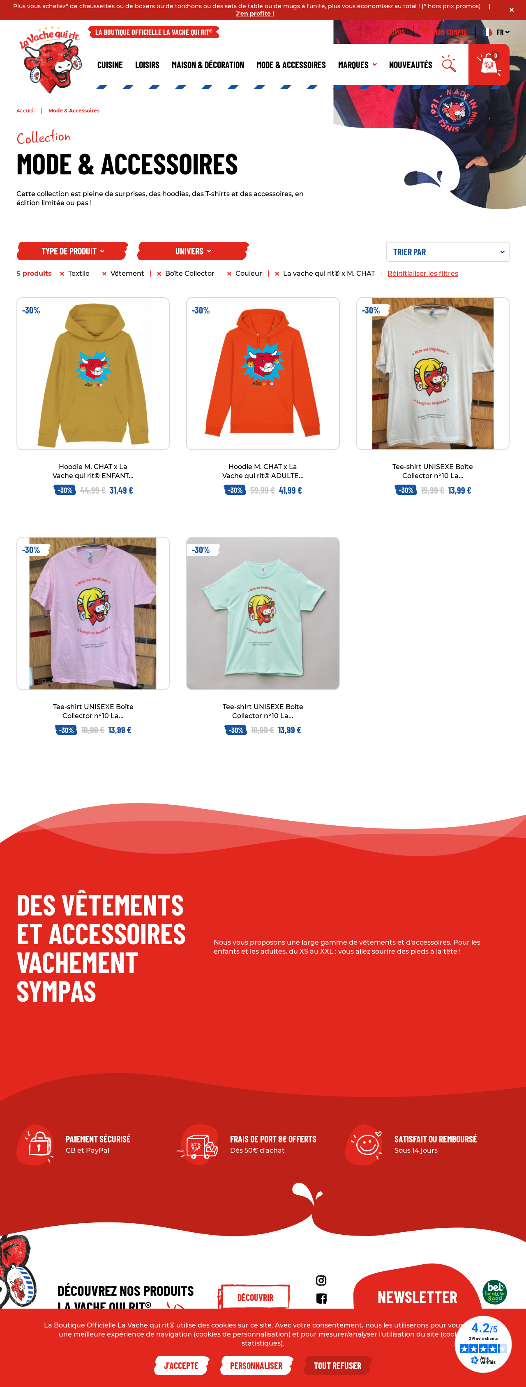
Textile (79, 273)
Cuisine (110, 64)
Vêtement (127, 273)
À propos (392, 32)
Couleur (248, 273)
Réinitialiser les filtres (423, 273)
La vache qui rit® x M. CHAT (329, 273)
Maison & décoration (208, 64)
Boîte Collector (190, 273)
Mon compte (444, 32)
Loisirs (147, 64)
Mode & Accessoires (291, 64)
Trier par (449, 251)
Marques (357, 64)
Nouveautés (410, 64)
